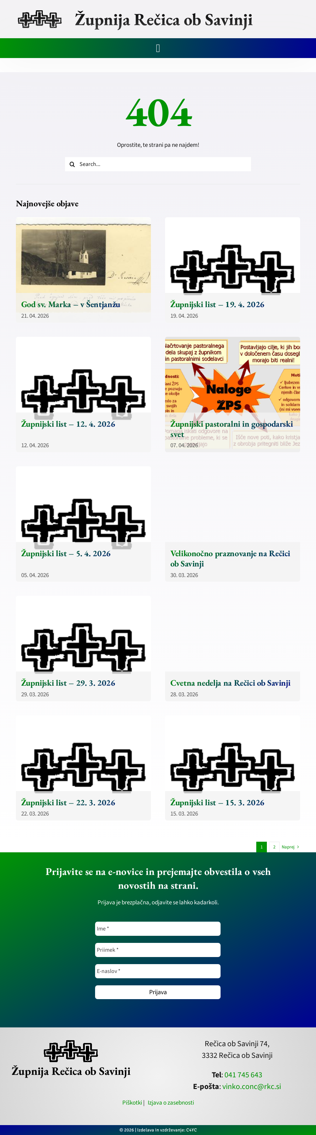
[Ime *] (158, 929)
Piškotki (132, 1103)
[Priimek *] (158, 950)
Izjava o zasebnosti (171, 1103)
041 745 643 (243, 1075)
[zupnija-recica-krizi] (40, 11)
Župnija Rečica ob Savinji (164, 19)
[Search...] (158, 164)
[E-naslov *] (158, 971)
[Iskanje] (72, 164)
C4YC (191, 1130)
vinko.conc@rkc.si (251, 1086)
